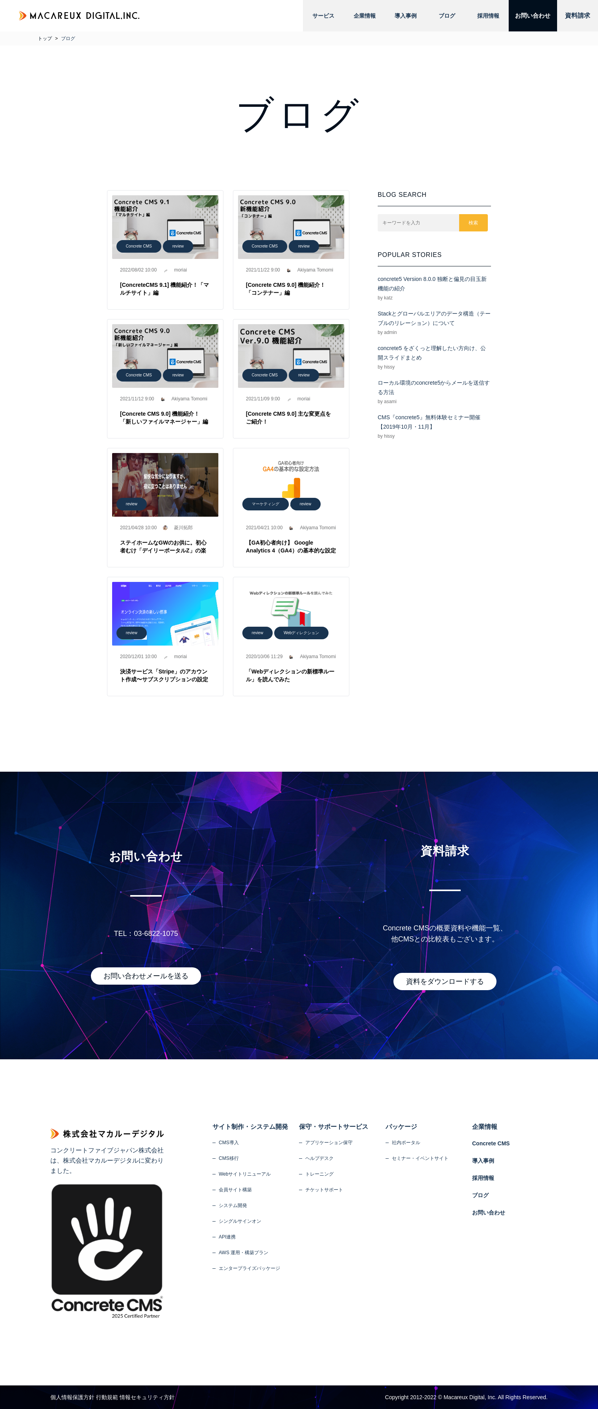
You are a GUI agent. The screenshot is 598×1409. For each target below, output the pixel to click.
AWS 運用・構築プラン (243, 1252)
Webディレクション (301, 633)
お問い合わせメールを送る (145, 976)
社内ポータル (406, 1142)
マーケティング (265, 504)
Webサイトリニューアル (245, 1174)
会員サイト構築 (235, 1190)
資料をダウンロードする (445, 981)
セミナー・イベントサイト (420, 1158)
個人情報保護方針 (72, 1397)
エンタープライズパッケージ (249, 1268)
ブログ (443, 16)
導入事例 (403, 16)
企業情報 (363, 16)
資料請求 (577, 15)
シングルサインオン (240, 1221)
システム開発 (233, 1205)
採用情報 (483, 16)
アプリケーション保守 (329, 1142)
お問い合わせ (530, 15)
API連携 (227, 1237)
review (178, 246)
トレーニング (319, 1174)
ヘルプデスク (319, 1158)
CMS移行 (229, 1158)
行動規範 (107, 1397)
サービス (323, 16)
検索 (473, 223)
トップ (45, 38)
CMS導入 (229, 1142)
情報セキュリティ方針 (147, 1397)
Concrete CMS (139, 246)
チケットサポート (324, 1190)
